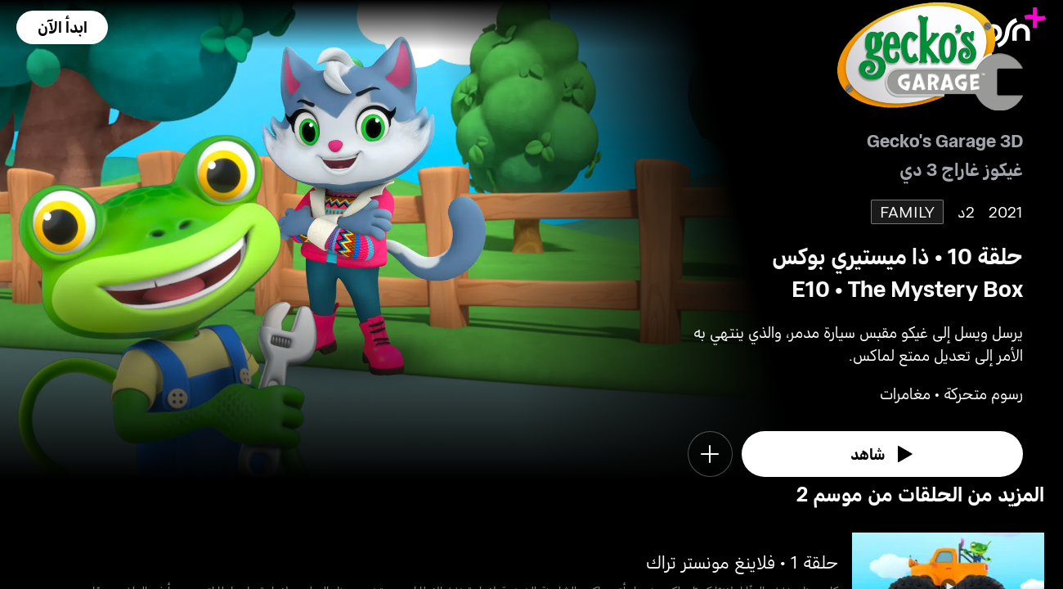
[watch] (882, 454)
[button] (62, 27)
